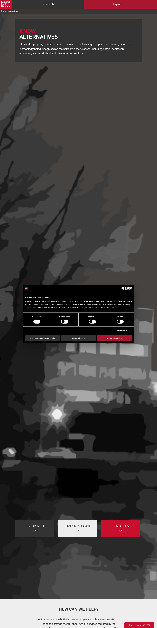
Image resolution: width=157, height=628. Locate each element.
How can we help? (137, 625)
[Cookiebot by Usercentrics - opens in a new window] (121, 288)
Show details (121, 331)
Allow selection (78, 338)
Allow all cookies (114, 338)
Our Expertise (35, 526)
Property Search (77, 526)
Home (3, 11)
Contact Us (121, 526)
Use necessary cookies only (42, 338)
